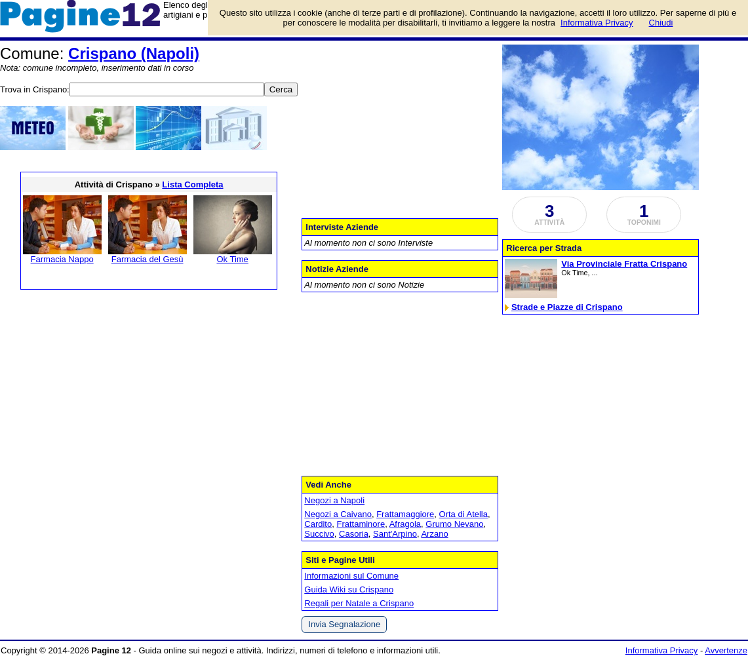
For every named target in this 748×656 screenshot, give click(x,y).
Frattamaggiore (405, 514)
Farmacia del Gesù (147, 259)
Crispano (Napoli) (133, 53)
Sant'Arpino (395, 534)
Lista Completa (192, 184)
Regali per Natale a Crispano (359, 603)
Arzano (434, 534)
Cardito (318, 524)
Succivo (319, 534)
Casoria (353, 534)
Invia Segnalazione (344, 624)
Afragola (405, 524)
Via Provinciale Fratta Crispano (624, 264)
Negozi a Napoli (334, 500)
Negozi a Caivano (338, 514)
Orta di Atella (463, 514)
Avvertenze (726, 650)
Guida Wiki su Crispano (348, 589)
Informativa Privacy (661, 650)
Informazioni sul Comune (351, 576)
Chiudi (661, 23)
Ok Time (232, 259)
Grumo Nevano (454, 524)
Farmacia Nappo (62, 259)
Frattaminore (360, 524)
